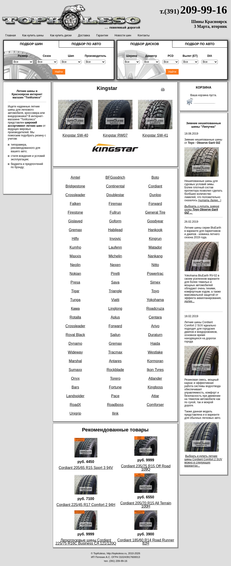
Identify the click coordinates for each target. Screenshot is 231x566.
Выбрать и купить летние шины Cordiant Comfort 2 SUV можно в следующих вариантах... (203, 460)
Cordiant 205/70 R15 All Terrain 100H (145, 504)
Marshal (75, 361)
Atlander (155, 378)
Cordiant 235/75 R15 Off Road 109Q (146, 467)
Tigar (75, 291)
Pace (115, 396)
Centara (155, 317)
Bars (75, 387)
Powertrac (155, 274)
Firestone (75, 212)
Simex (155, 282)
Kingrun (155, 239)
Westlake (155, 352)
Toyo (155, 291)
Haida (155, 343)
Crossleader (75, 195)
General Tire (155, 212)
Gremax (75, 230)
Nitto (155, 265)
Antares (115, 361)
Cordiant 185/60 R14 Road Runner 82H (145, 541)
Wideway (75, 352)
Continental (115, 186)
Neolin (75, 265)
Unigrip (75, 413)
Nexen (115, 265)
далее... (189, 301)
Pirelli (115, 274)
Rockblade (115, 370)
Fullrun (115, 212)
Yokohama (155, 300)
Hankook (155, 230)
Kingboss (155, 387)
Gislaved (75, 221)
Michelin (115, 256)
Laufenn (115, 247)
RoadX (75, 405)
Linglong (115, 308)
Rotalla (75, 317)
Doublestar (115, 195)
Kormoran (155, 361)
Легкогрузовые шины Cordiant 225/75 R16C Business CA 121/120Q (86, 541)
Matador (155, 247)
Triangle (115, 291)
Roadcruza (155, 308)
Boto (155, 177)
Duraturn (155, 335)
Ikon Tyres (155, 370)
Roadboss (115, 405)
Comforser (155, 405)
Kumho (75, 247)
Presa (75, 282)
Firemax (115, 204)
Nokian (75, 274)
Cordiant (155, 186)
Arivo (155, 326)
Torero (115, 378)
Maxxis (75, 256)
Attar (155, 396)
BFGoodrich (115, 177)
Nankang (155, 256)
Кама (75, 308)
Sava (115, 282)
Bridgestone (75, 186)
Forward (155, 204)
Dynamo (75, 343)
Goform (115, 221)
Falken (75, 204)
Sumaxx (75, 370)
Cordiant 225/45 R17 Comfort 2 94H (85, 505)
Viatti (115, 300)
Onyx (75, 378)
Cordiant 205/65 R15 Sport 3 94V (86, 468)
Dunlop (155, 195)
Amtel (75, 177)
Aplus (115, 317)
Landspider (75, 396)
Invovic (115, 239)
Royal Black (75, 335)
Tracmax (115, 352)
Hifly (75, 239)
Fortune (115, 387)
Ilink (115, 413)
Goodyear (155, 221)
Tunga (75, 300)
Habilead (115, 230)
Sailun (115, 335)
